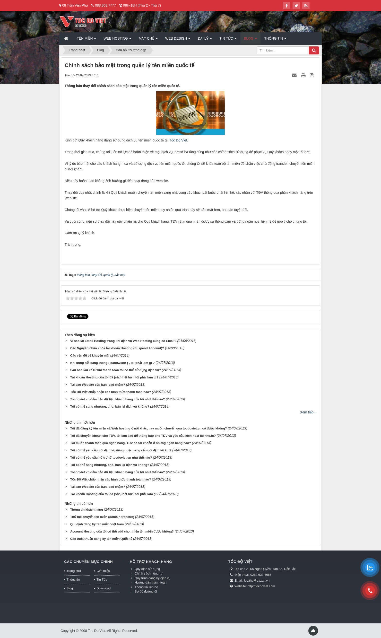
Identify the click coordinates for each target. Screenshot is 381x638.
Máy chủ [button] (148, 39)
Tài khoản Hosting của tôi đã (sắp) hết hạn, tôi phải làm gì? (114, 377)
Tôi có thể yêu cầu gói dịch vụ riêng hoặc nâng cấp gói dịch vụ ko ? (120, 450)
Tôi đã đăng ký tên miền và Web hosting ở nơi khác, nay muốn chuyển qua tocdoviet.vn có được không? (148, 428)
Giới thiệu (103, 571)
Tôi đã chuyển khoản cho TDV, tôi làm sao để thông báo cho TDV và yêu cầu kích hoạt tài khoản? (143, 435)
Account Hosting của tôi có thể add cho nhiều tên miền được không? (122, 531)
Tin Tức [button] (227, 39)
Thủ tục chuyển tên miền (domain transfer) (102, 517)
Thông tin (73, 579)
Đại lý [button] (205, 39)
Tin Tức (101, 579)
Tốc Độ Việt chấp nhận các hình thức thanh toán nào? (110, 392)
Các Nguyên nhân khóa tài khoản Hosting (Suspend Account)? (117, 348)
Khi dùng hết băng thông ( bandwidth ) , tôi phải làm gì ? (112, 363)
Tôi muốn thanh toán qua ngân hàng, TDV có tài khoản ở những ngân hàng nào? (130, 443)
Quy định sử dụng (147, 569)
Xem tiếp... (308, 412)
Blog (70, 588)
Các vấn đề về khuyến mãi (89, 355)
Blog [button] (250, 39)
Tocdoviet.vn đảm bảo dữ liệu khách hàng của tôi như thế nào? (117, 399)
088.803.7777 (105, 5)
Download (103, 588)
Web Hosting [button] (117, 39)
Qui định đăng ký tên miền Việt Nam (97, 524)
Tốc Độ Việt (178, 140)
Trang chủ (74, 571)
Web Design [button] (177, 39)
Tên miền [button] (86, 39)
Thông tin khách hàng (86, 509)
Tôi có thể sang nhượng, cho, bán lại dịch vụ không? (109, 406)
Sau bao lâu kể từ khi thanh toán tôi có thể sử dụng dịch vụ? (115, 370)
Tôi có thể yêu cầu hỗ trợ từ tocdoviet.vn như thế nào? (111, 457)
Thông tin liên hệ (146, 587)
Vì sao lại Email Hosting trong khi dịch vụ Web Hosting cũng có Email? (123, 341)
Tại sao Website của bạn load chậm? (97, 384)
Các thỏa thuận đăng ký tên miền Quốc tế (101, 539)
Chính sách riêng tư (149, 573)
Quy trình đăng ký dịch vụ (153, 578)
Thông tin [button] (275, 39)
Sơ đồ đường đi (146, 591)
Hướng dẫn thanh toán (150, 582)
